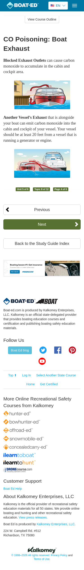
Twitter (43, 350)
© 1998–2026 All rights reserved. (30, 555)
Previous (42, 209)
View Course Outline (42, 19)
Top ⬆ (12, 375)
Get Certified (49, 384)
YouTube (42, 361)
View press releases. (33, 517)
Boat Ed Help (12, 488)
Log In (26, 375)
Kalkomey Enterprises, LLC (56, 524)
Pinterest (72, 350)
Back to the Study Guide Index (42, 243)
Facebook (57, 350)
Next (42, 224)
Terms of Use (42, 559)
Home (30, 384)
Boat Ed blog (20, 350)
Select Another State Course (56, 375)
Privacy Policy (59, 555)
